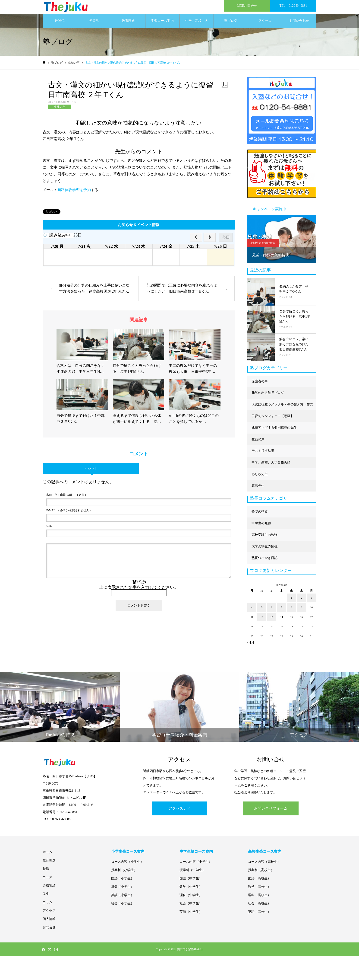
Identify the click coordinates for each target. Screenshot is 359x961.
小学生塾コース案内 (128, 856)
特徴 (46, 873)
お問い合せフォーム (270, 813)
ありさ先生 (260, 478)
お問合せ (49, 932)
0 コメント (91, 473)
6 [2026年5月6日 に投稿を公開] (271, 611)
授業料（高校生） (261, 874)
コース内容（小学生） (127, 866)
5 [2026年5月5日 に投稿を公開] (262, 611)
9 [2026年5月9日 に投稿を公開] (301, 611)
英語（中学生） (191, 916)
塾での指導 (260, 516)
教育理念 (128, 25)
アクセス (264, 25)
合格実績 (49, 890)
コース (47, 882)
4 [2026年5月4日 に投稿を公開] (252, 611)
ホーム (47, 857)
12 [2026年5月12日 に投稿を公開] (262, 621)
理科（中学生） (191, 899)
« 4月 (250, 647)
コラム (47, 907)
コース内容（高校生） (264, 866)
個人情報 (49, 923)
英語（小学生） (122, 899)
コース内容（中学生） (196, 866)
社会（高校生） (259, 908)
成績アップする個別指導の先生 (274, 432)
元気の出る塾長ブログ (268, 397)
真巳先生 (258, 490)
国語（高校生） (259, 883)
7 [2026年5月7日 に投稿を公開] (281, 611)
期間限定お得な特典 (262, 247)
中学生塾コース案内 (196, 856)
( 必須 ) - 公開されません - (68, 515)
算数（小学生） (122, 891)
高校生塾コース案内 (264, 856)
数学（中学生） (191, 891)
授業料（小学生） (124, 874)
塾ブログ (230, 25)
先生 (46, 898)
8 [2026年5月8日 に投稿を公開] (291, 611)
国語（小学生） (122, 883)
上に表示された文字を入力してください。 (138, 592)
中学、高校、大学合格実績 (196, 28)
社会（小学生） (122, 908)
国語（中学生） (191, 883)
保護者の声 (260, 386)
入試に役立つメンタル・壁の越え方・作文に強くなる (282, 411)
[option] (281, 243)
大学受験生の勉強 (264, 551)
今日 (226, 242)
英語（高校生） (259, 916)
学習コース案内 (162, 25)
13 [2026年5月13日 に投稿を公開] (272, 621)
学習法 (94, 25)
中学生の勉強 (261, 528)
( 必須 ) (66, 499)
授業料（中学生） (192, 874)
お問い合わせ (299, 25)
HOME (60, 25)
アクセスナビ (179, 813)
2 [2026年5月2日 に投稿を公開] (301, 602)
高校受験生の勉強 (264, 539)
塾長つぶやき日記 (264, 562)
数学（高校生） (259, 891)
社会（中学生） (191, 908)
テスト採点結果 (263, 455)
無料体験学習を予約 (74, 194)
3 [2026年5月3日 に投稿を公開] (311, 602)
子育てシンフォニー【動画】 (273, 420)
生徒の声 (59, 111)
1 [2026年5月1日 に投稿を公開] (291, 602)
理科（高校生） (259, 899)
